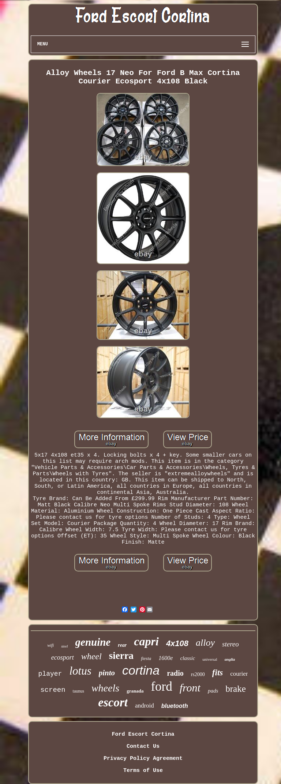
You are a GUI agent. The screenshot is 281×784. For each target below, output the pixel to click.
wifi (50, 645)
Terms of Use (143, 771)
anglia (230, 659)
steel (64, 646)
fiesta (146, 658)
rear (122, 645)
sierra (121, 655)
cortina (141, 670)
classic (187, 658)
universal (209, 659)
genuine (93, 642)
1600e (165, 658)
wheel (91, 656)
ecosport (62, 657)
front (190, 688)
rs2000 (198, 674)
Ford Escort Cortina (143, 734)
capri (146, 641)
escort (113, 702)
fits (217, 672)
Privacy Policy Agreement (143, 758)
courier (239, 673)
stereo (230, 644)
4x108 (177, 643)
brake (235, 689)
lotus (80, 670)
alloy (205, 642)
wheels (105, 688)
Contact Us (143, 746)
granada (135, 691)
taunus (78, 691)
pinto (107, 672)
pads (213, 691)
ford (161, 686)
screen (52, 690)
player (50, 674)
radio (175, 673)
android (144, 705)
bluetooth (174, 706)
